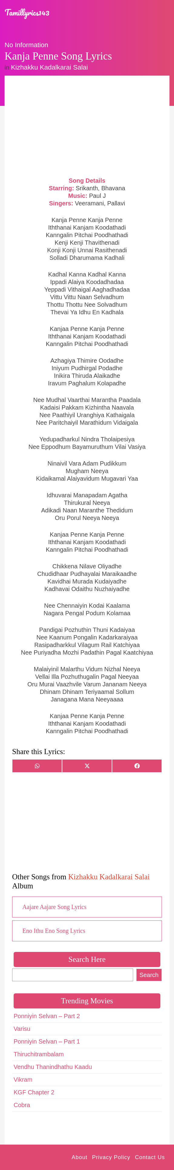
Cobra (22, 1105)
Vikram (23, 1079)
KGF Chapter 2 (34, 1092)
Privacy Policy (111, 1157)
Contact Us (150, 1157)
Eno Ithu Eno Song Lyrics (53, 930)
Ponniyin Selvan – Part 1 (47, 1041)
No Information (26, 45)
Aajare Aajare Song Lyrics (54, 907)
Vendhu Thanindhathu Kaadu (53, 1067)
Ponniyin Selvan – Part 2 (47, 1016)
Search (149, 975)
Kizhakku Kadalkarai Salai (49, 67)
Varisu (22, 1028)
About (79, 1157)
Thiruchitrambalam (39, 1054)
